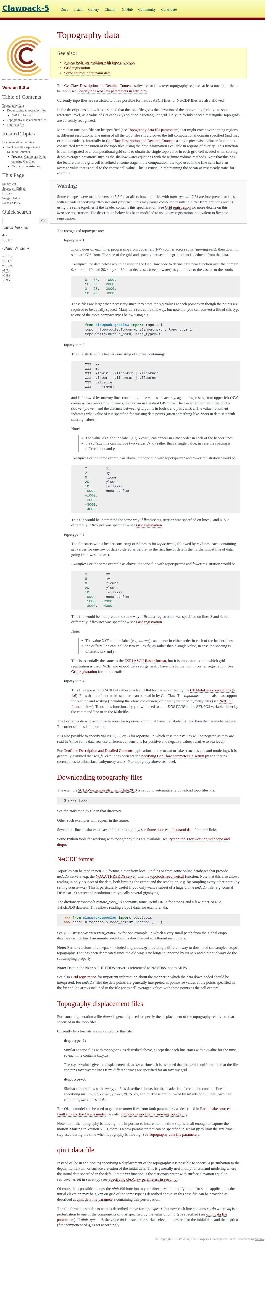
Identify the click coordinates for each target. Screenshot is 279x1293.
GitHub (127, 9)
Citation (110, 9)
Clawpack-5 (25, 8)
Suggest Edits (11, 198)
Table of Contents (21, 97)
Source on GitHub (14, 188)
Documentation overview (18, 142)
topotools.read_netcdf (167, 876)
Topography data (13, 105)
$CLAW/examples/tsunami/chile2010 (107, 790)
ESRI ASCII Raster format (145, 661)
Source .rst (9, 184)
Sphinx (259, 1239)
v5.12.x (7, 266)
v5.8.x (6, 275)
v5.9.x (6, 280)
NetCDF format (21, 115)
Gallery (93, 9)
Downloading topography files (26, 110)
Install (78, 9)
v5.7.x (6, 270)
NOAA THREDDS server (116, 876)
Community (146, 9)
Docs (64, 9)
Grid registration (30, 166)
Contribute (169, 9)
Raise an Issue (11, 203)
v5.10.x (7, 256)
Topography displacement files (26, 120)
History (7, 193)
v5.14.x (7, 240)
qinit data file (15, 125)
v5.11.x (7, 261)
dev (4, 235)
